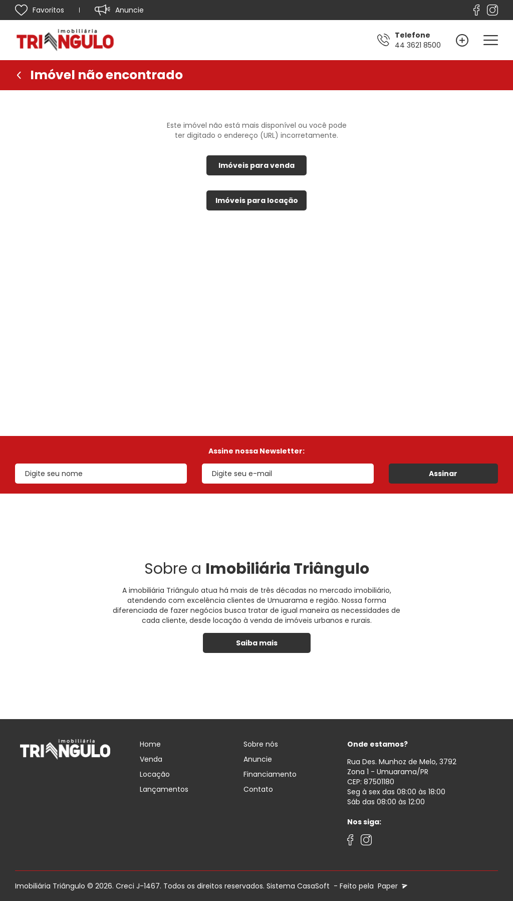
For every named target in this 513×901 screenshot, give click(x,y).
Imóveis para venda (256, 165)
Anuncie (257, 759)
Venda (151, 759)
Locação (155, 774)
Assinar (443, 474)
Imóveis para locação (256, 200)
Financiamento (270, 774)
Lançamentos (164, 789)
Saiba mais (257, 643)
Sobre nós (260, 744)
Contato (258, 789)
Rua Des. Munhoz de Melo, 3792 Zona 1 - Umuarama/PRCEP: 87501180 (401, 772)
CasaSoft (313, 886)
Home (150, 744)
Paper (391, 886)
